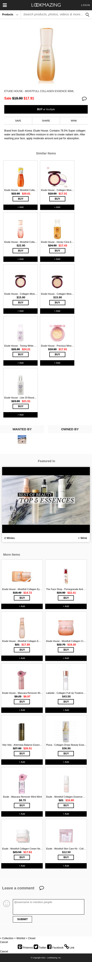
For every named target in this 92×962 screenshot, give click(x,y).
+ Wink (82, 538)
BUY (46, 109)
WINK (74, 120)
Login (85, 5)
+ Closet (30, 938)
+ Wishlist (19, 938)
